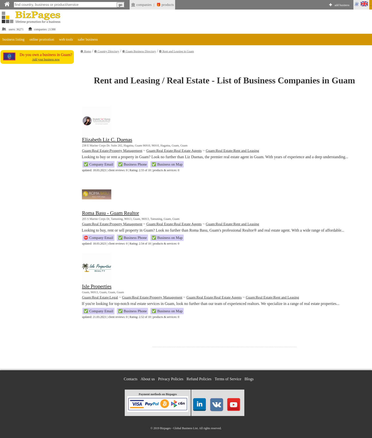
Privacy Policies (170, 379)
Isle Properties (97, 286)
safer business (88, 39)
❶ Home (85, 51)
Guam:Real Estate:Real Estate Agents (174, 151)
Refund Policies (199, 379)
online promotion (41, 39)
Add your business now (46, 59)
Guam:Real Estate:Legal (100, 297)
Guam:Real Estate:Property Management (112, 151)
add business (342, 5)
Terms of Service (228, 379)
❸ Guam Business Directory (139, 51)
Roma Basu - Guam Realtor (110, 213)
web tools (66, 39)
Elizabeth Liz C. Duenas (107, 140)
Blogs (249, 379)
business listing (13, 39)
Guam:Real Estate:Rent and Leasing (232, 151)
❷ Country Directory (106, 51)
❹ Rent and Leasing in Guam (176, 51)
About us (148, 379)
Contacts (130, 379)
